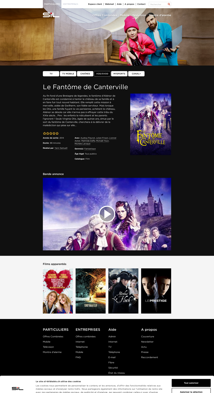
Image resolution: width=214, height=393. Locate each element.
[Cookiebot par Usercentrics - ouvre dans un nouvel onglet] (18, 388)
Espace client (95, 4)
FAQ (78, 357)
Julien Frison (102, 138)
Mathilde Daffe (88, 141)
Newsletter (147, 341)
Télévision (139, 15)
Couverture (147, 336)
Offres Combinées (104, 15)
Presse (144, 352)
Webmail (109, 4)
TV (51, 73)
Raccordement (149, 357)
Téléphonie (82, 347)
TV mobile (68, 73)
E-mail (111, 357)
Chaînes (85, 73)
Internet (80, 341)
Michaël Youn (102, 141)
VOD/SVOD (102, 73)
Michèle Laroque (82, 144)
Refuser (191, 384)
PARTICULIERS (56, 329)
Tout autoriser (191, 366)
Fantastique (90, 149)
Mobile (124, 15)
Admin (112, 336)
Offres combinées (86, 336)
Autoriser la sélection (191, 375)
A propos (129, 4)
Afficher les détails (154, 387)
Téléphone (114, 352)
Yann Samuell (61, 148)
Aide (119, 4)
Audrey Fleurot (88, 138)
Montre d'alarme (160, 15)
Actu (144, 347)
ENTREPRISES (88, 329)
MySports (119, 73)
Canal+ (136, 73)
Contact (141, 4)
